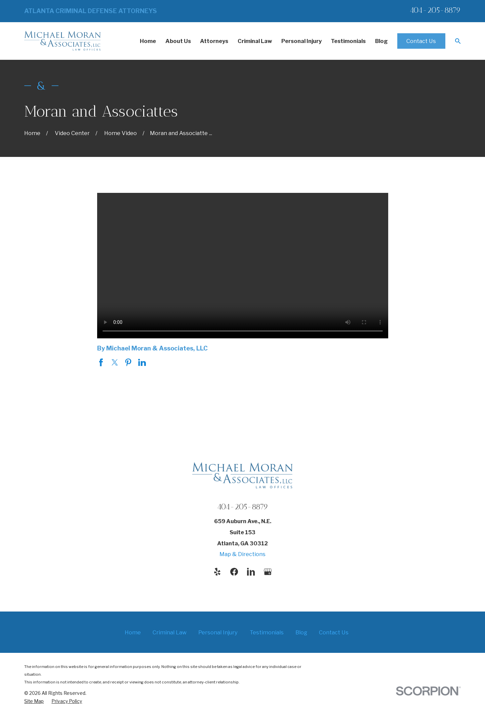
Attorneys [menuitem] (214, 41)
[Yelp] (217, 572)
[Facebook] (234, 572)
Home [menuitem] (148, 41)
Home (133, 632)
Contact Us (421, 41)
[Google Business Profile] (268, 572)
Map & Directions (242, 554)
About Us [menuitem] (178, 41)
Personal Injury (218, 632)
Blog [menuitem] (381, 41)
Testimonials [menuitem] (348, 41)
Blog (301, 632)
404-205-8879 (435, 10)
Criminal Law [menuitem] (255, 41)
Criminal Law (170, 632)
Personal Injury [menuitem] (301, 41)
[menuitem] (34, 701)
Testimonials (267, 632)
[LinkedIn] (251, 572)
